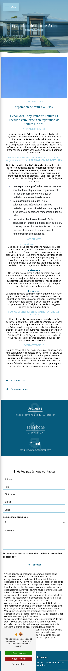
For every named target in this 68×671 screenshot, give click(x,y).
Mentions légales (55, 662)
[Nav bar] (11, 7)
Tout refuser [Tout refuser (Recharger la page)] (18, 659)
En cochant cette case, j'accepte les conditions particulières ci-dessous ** (32, 552)
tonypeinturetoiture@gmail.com (35, 446)
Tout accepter (18, 653)
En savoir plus (15, 380)
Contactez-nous (16, 389)
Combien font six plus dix (15, 513)
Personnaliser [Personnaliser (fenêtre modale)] (18, 664)
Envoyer (37, 561)
